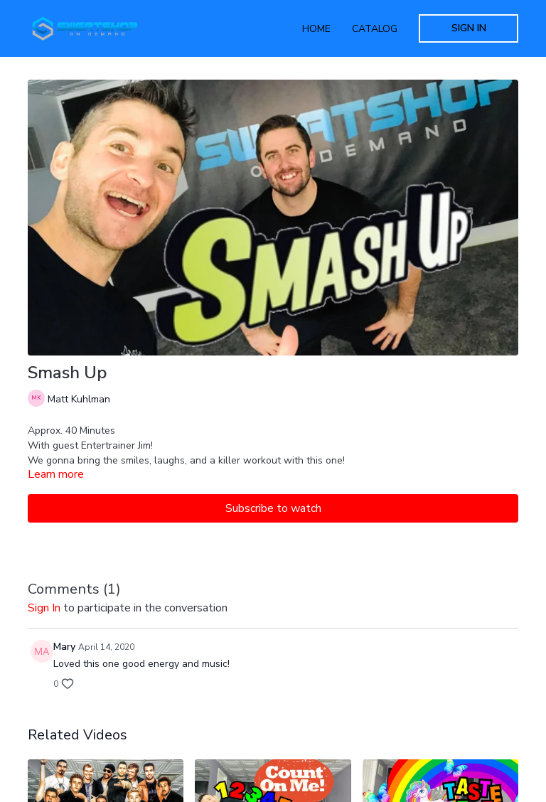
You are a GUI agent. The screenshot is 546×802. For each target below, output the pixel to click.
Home (316, 29)
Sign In (468, 28)
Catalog (374, 29)
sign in (44, 608)
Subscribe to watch (273, 508)
